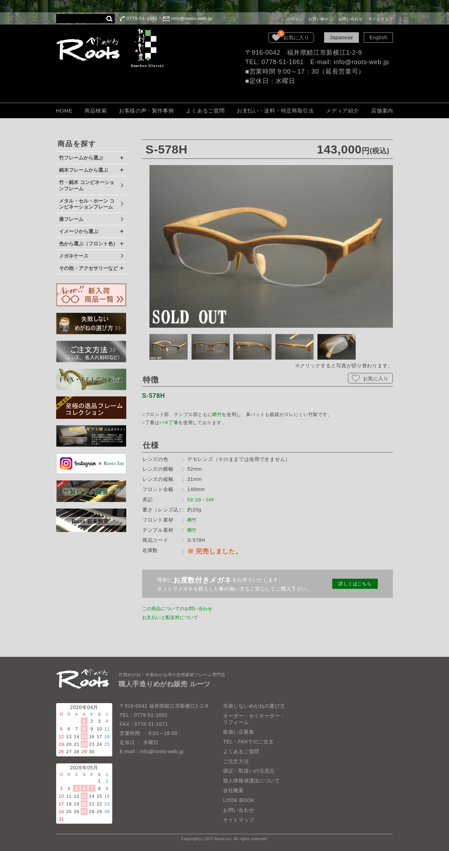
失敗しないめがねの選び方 (254, 706)
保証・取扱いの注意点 (249, 771)
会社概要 (233, 790)
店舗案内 (382, 111)
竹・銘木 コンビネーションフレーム (86, 185)
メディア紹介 (342, 111)
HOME (64, 111)
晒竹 (217, 414)
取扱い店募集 (238, 732)
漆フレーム (71, 219)
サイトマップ (380, 19)
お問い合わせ (351, 19)
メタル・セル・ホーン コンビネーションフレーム (86, 204)
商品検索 (96, 111)
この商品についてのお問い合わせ (181, 608)
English (378, 37)
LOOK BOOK (239, 800)
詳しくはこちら (355, 583)
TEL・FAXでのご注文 (248, 741)
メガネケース (73, 256)
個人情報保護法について (251, 780)
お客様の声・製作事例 (146, 111)
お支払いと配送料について (173, 617)
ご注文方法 (236, 761)
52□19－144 (201, 499)
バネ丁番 (169, 422)
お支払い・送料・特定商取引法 (275, 111)
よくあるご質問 (205, 111)
